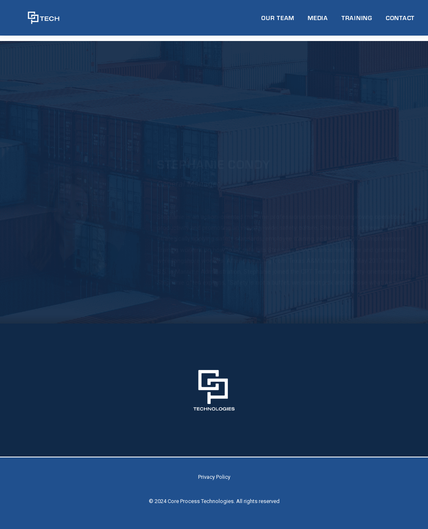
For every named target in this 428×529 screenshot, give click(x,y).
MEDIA (318, 20)
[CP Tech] (36, 20)
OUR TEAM (277, 20)
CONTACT (400, 20)
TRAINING (356, 20)
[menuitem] (280, 20)
